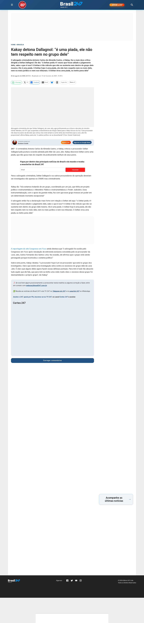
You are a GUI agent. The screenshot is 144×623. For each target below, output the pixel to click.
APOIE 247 (117, 5)
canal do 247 (74, 292)
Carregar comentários (52, 361)
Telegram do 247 (58, 292)
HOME (13, 45)
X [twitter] (26, 83)
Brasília (20, 45)
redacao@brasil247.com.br (36, 286)
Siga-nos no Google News (82, 143)
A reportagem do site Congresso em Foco (28, 249)
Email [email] (45, 83)
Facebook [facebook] (34, 83)
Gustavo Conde (23, 144)
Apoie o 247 (66, 143)
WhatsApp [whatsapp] (16, 83)
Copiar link (64, 82)
